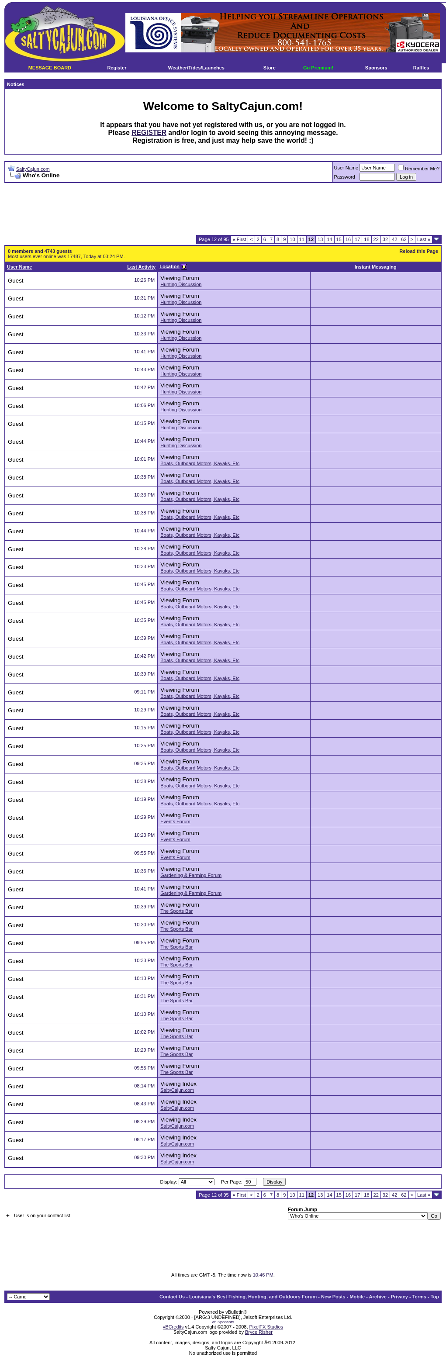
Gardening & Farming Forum (190, 875)
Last (423, 239)
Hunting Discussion (180, 284)
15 (339, 239)
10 (292, 239)
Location (169, 266)
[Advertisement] (223, 209)
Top (435, 1296)
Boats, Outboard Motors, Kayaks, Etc (199, 463)
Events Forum (175, 821)
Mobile (357, 1296)
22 (376, 239)
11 (301, 239)
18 (366, 239)
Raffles (421, 67)
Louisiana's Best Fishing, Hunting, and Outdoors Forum (253, 1296)
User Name (346, 167)
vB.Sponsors (223, 1322)
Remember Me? (418, 168)
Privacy (399, 1296)
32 (385, 239)
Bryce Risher (259, 1332)
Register (116, 67)
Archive (378, 1296)
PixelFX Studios (266, 1326)
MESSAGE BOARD (49, 67)
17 (357, 239)
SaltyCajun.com (33, 169)
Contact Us (172, 1296)
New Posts (333, 1296)
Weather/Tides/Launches (196, 67)
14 (329, 239)
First (239, 239)
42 (394, 239)
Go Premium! (318, 67)
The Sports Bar (176, 911)
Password (344, 176)
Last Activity (141, 266)
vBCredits (173, 1326)
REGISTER (148, 132)
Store (269, 67)
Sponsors (376, 67)
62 (403, 239)
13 (320, 239)
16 (348, 239)
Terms (419, 1296)
